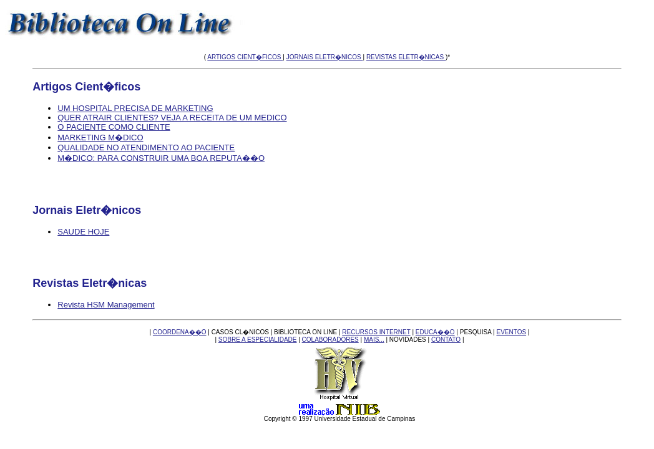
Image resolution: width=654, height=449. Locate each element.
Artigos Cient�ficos (86, 86)
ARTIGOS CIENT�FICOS (245, 57)
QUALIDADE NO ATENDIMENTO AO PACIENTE (146, 147)
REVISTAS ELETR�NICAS (406, 57)
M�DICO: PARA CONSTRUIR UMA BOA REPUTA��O (161, 158)
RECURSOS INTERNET (376, 332)
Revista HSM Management (105, 304)
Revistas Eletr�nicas (89, 283)
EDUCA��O (435, 332)
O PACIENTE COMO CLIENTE (113, 127)
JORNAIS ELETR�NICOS (324, 57)
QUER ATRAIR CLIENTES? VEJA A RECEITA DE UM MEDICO (171, 117)
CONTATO (446, 339)
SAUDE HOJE (83, 231)
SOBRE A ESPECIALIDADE (257, 339)
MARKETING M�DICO (100, 137)
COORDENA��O (180, 332)
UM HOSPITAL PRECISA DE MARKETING (135, 108)
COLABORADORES (330, 339)
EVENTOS (511, 332)
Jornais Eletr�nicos (86, 210)
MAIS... (374, 339)
